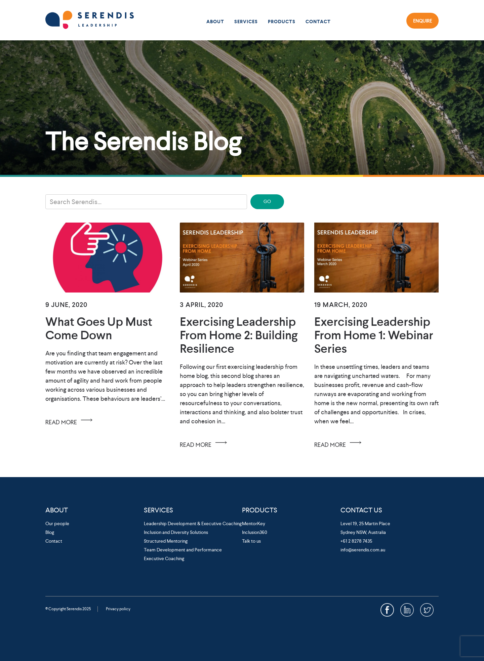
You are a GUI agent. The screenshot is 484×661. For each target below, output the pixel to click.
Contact (318, 21)
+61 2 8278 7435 (356, 541)
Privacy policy (118, 609)
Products (281, 21)
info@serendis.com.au (362, 550)
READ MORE (70, 420)
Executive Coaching (164, 558)
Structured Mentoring (166, 541)
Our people (57, 523)
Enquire (422, 20)
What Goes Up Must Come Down (98, 328)
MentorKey (253, 523)
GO (267, 201)
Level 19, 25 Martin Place (365, 523)
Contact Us (361, 510)
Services (246, 21)
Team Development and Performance (183, 550)
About (215, 21)
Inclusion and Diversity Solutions (176, 532)
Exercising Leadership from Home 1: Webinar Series (373, 335)
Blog (49, 532)
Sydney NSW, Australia (363, 532)
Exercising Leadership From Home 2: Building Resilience (238, 335)
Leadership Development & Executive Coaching (193, 523)
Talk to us (251, 541)
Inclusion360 (254, 532)
